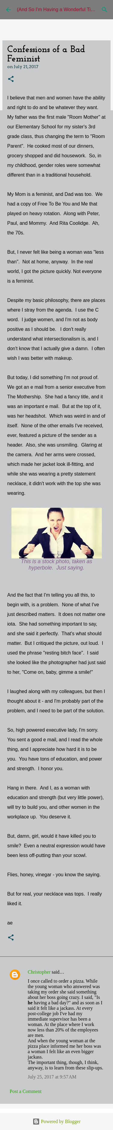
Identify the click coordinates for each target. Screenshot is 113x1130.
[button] (10, 79)
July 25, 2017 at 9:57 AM (52, 1076)
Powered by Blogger (57, 1121)
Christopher (39, 972)
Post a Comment (26, 1091)
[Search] (104, 9)
